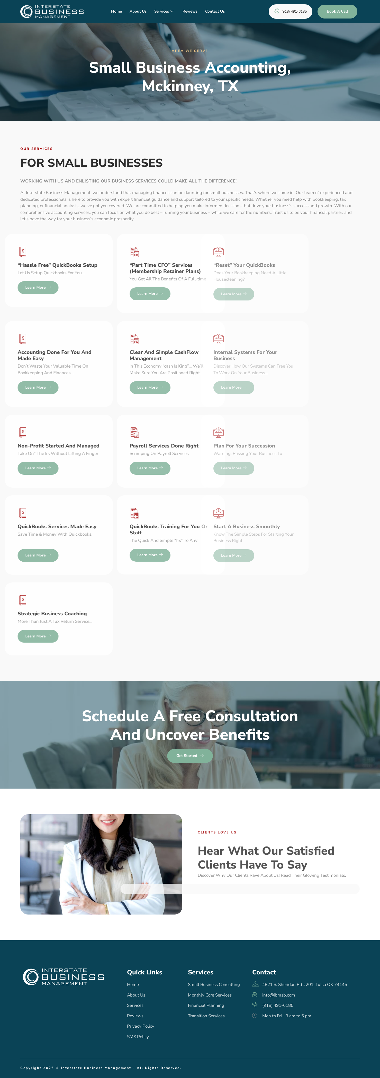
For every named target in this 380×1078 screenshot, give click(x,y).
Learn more (70, 293)
